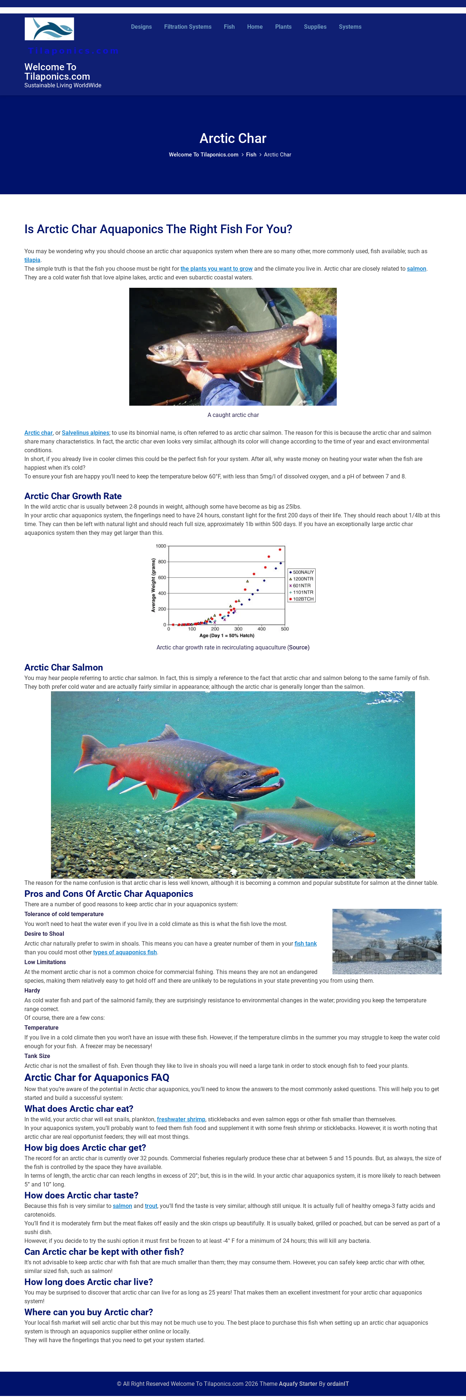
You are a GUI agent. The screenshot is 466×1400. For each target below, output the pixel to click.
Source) (299, 651)
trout (151, 1209)
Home (255, 26)
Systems (350, 26)
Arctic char (38, 436)
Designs (141, 26)
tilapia (32, 263)
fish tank (306, 947)
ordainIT (338, 1387)
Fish (229, 26)
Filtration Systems (188, 26)
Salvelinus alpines (85, 436)
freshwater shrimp (181, 1123)
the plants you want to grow (217, 272)
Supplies (315, 26)
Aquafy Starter (298, 1387)
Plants (283, 26)
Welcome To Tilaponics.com (57, 73)
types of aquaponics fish (125, 956)
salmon (416, 272)
